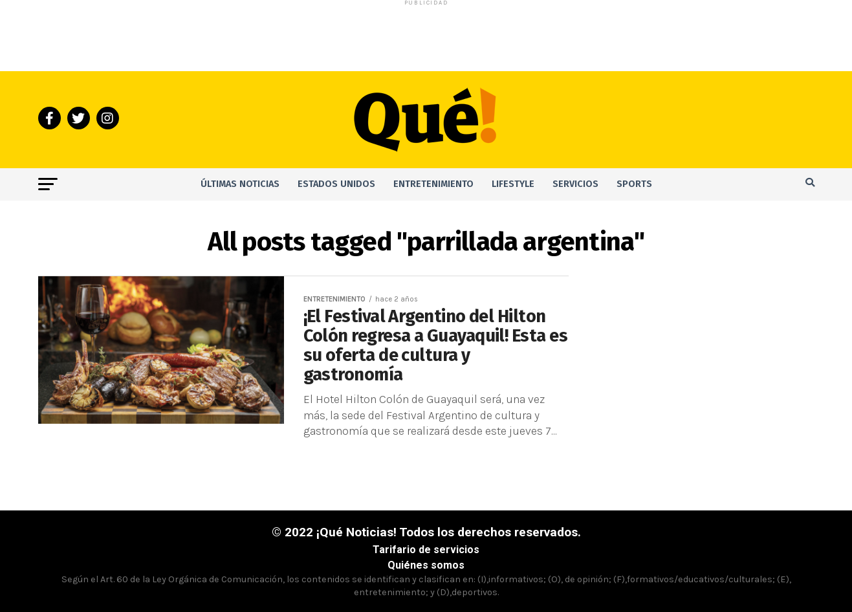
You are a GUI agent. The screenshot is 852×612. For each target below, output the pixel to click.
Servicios (575, 184)
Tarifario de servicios (426, 549)
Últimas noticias (240, 184)
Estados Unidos (336, 184)
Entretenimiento (433, 184)
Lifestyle (513, 184)
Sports (634, 184)
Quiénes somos (426, 565)
